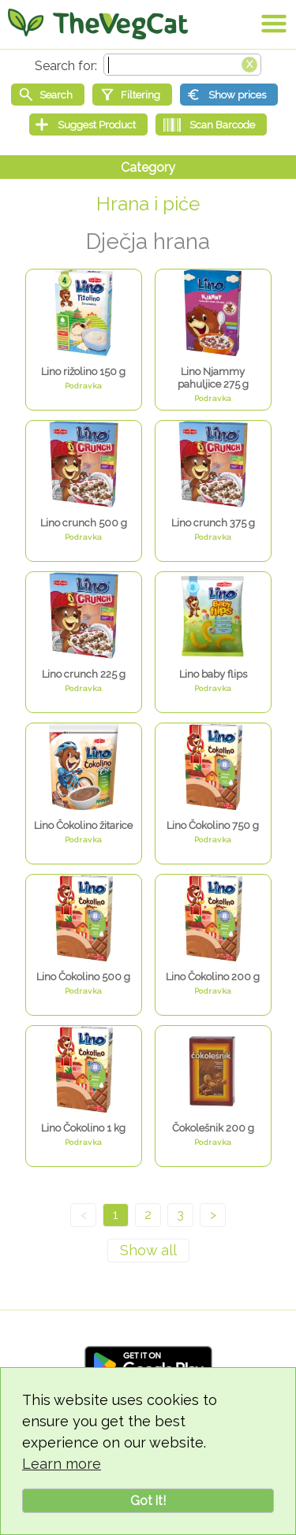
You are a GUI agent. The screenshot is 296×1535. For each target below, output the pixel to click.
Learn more (61, 1463)
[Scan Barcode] (211, 124)
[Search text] (182, 65)
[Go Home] (98, 23)
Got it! (148, 1500)
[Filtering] (132, 95)
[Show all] (148, 1250)
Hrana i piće (148, 203)
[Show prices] (229, 95)
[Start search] (47, 95)
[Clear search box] (249, 63)
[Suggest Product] (88, 124)
